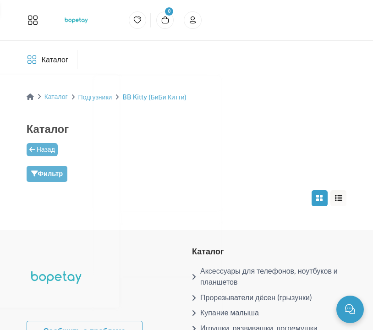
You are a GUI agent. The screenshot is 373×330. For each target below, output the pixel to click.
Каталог (55, 60)
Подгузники (95, 97)
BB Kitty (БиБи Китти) (154, 97)
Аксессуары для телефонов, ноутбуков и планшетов (265, 276)
